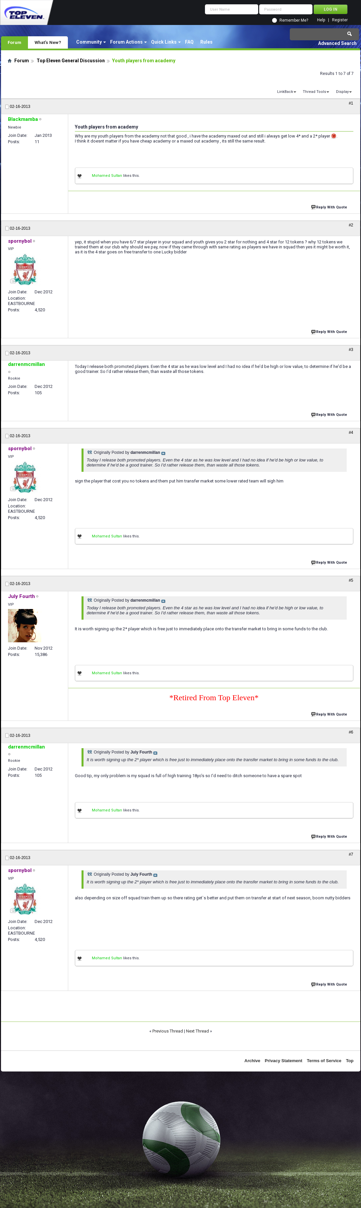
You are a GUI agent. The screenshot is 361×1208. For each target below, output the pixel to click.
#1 (351, 103)
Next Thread (197, 1031)
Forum (14, 42)
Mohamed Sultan (107, 175)
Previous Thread (167, 1031)
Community (89, 42)
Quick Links (164, 42)
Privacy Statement (283, 1060)
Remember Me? (293, 20)
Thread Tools (314, 92)
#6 (351, 732)
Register (340, 20)
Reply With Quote (329, 206)
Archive (253, 1060)
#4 (351, 432)
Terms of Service (324, 1060)
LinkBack (285, 92)
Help (321, 20)
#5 (351, 580)
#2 (351, 225)
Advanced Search (337, 43)
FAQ (189, 42)
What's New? (48, 42)
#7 (351, 854)
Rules (206, 42)
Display (342, 92)
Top (350, 1060)
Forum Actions (126, 42)
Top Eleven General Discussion (71, 60)
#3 (351, 349)
